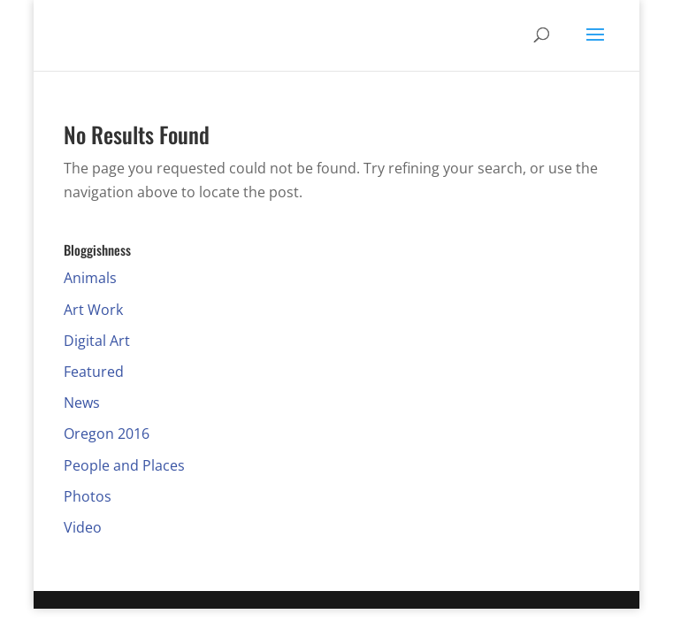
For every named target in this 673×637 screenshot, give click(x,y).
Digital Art (97, 340)
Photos (87, 496)
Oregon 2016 (106, 433)
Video (83, 527)
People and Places (124, 465)
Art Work (93, 309)
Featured (94, 371)
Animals (90, 278)
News (82, 402)
